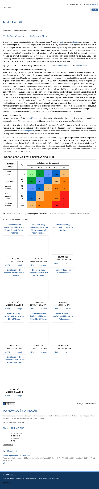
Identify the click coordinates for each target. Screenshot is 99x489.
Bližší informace (7, 265)
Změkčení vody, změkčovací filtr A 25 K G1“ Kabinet (39, 273)
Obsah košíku (8, 445)
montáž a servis (34, 118)
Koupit (19, 265)
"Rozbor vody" (81, 66)
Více (4, 463)
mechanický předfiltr (26, 131)
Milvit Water (24, 8)
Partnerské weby (31, 478)
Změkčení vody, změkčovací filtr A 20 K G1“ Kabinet (14, 273)
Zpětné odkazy (42, 478)
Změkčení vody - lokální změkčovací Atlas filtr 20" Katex (38, 316)
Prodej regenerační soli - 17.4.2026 (16, 455)
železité (74, 42)
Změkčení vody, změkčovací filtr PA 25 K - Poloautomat (14, 360)
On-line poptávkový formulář (13, 422)
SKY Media (6, 482)
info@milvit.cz (93, 4)
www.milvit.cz (63, 66)
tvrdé (61, 42)
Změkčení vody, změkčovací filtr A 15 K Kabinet (63, 227)
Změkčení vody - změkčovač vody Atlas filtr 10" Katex (14, 316)
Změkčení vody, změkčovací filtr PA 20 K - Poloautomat (63, 316)
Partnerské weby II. (54, 478)
